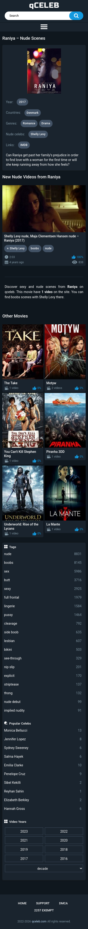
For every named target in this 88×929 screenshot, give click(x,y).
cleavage (43, 624)
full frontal (43, 598)
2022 (64, 831)
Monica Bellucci (43, 731)
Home (22, 903)
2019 (24, 849)
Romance (29, 123)
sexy (43, 589)
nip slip (43, 667)
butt (43, 580)
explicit (43, 676)
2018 (64, 849)
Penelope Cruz (43, 774)
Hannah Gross (43, 809)
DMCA (63, 903)
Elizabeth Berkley (43, 800)
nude (43, 554)
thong (43, 693)
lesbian (43, 641)
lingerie (43, 606)
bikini (43, 650)
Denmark (32, 112)
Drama (46, 123)
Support (43, 903)
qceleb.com (39, 921)
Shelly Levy (38, 134)
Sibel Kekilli (43, 783)
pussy (43, 615)
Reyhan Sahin (43, 791)
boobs (43, 563)
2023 (24, 831)
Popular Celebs (20, 723)
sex (43, 571)
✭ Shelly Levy (16, 248)
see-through (43, 658)
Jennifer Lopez (43, 739)
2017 (24, 859)
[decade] (44, 868)
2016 (64, 859)
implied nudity (43, 711)
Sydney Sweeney (43, 748)
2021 (24, 840)
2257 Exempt (44, 910)
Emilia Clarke (43, 765)
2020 (64, 840)
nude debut (43, 702)
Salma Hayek (43, 757)
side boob (43, 632)
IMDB (24, 145)
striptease (43, 684)
